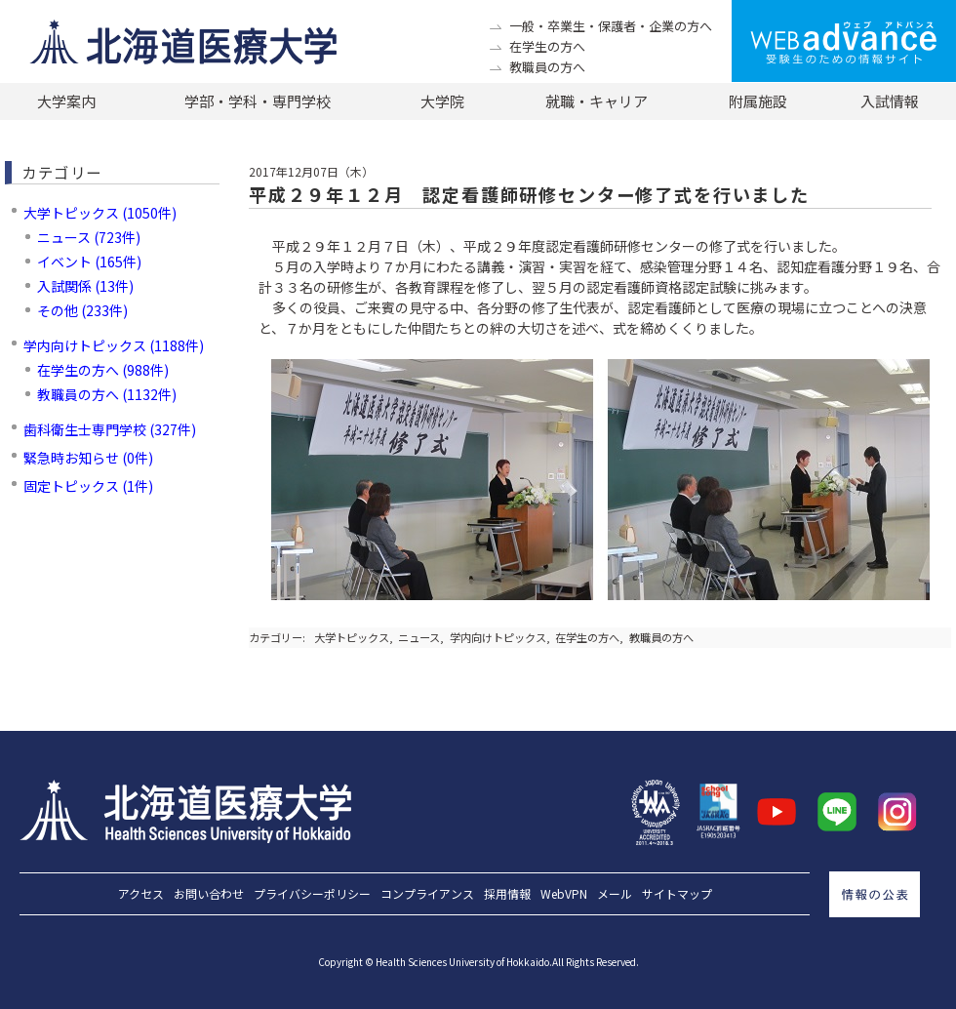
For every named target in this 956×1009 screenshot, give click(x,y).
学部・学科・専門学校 (257, 101)
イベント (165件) (89, 261)
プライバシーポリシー (312, 894)
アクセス (141, 894)
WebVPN (563, 894)
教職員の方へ (547, 67)
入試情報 (889, 101)
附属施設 (758, 101)
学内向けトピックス (498, 637)
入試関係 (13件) (85, 286)
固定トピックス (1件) (88, 486)
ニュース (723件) (88, 237)
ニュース (419, 637)
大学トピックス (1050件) (100, 212)
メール (614, 894)
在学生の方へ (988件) (103, 370)
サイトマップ (677, 894)
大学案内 (66, 101)
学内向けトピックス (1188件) (113, 345)
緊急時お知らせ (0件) (88, 457)
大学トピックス (351, 637)
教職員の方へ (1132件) (107, 394)
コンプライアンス (427, 894)
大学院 (442, 101)
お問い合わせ (209, 894)
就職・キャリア (596, 101)
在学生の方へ (547, 46)
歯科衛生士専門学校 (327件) (109, 429)
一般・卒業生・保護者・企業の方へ (610, 26)
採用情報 (507, 894)
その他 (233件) (82, 310)
